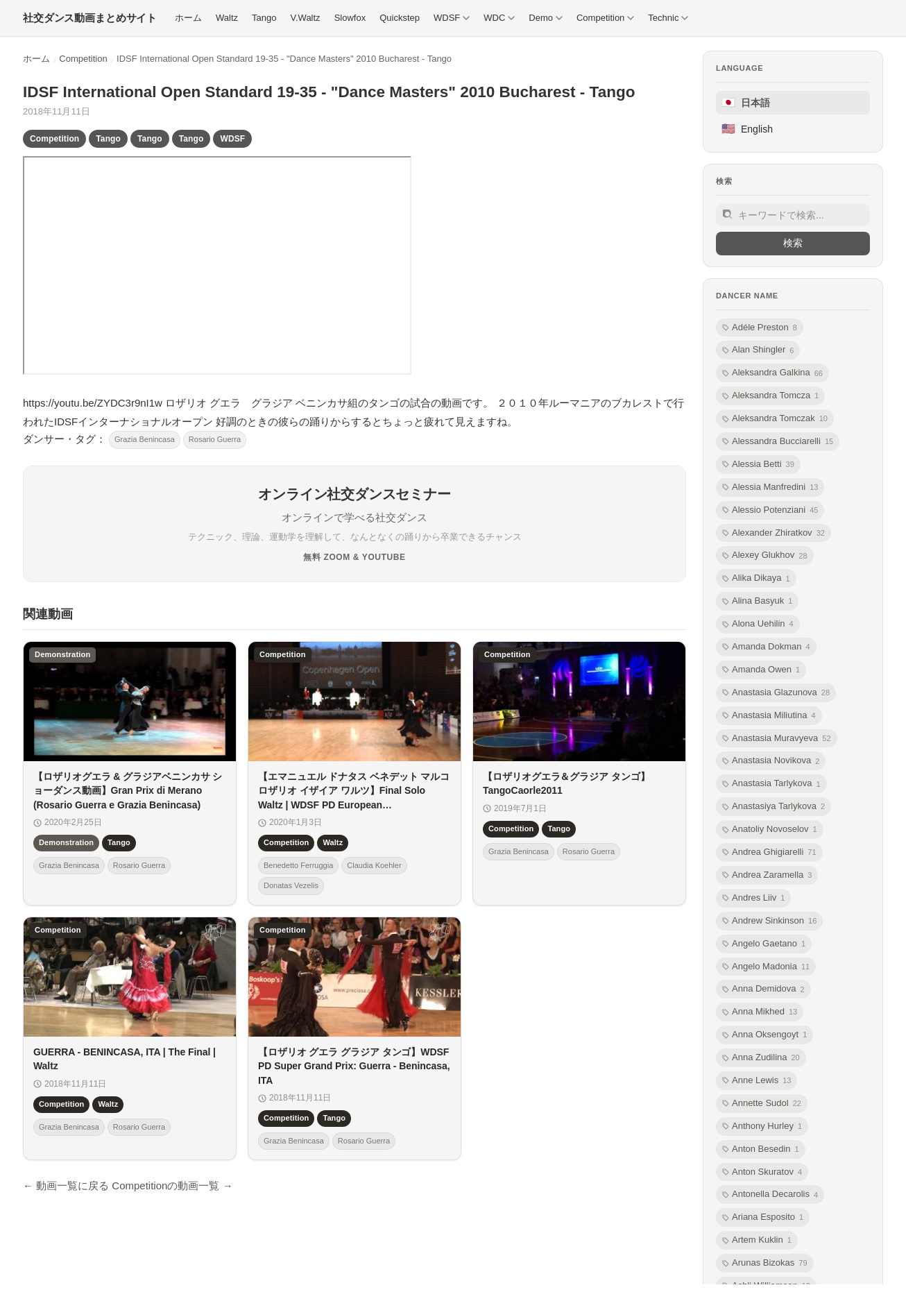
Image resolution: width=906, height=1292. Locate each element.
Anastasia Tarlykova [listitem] (771, 784)
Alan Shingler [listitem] (758, 350)
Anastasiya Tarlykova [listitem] (773, 807)
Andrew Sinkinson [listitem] (769, 921)
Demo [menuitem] (546, 17)
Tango (108, 139)
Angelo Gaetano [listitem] (763, 944)
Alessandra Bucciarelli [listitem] (777, 442)
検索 (793, 242)
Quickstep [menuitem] (399, 17)
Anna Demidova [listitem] (763, 989)
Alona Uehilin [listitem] (758, 624)
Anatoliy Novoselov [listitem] (769, 829)
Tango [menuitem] (264, 17)
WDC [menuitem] (499, 17)
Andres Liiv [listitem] (753, 898)
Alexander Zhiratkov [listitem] (773, 533)
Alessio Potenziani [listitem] (770, 510)
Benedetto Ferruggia (298, 865)
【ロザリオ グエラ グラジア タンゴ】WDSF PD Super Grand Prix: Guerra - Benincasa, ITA (354, 1066)
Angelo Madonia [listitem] (766, 967)
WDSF (232, 139)
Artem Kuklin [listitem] (757, 1240)
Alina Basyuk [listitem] (757, 601)
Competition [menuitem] (605, 17)
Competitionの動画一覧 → (172, 1185)
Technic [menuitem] (668, 17)
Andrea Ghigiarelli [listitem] (769, 852)
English (747, 129)
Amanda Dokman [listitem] (766, 647)
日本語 (745, 102)
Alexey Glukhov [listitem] (764, 555)
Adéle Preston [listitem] (759, 328)
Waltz (333, 843)
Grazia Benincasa (144, 439)
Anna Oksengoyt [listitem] (764, 1035)
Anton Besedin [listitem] (760, 1149)
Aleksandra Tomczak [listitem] (775, 419)
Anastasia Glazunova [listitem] (776, 693)
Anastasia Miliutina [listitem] (769, 716)
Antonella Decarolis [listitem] (770, 1194)
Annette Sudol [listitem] (761, 1104)
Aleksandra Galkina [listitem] (772, 373)
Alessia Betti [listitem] (758, 464)
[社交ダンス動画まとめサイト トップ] (90, 18)
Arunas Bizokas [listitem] (764, 1263)
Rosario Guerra (215, 439)
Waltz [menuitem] (227, 17)
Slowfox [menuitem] (350, 17)
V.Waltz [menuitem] (305, 17)
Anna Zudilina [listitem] (761, 1058)
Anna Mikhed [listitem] (759, 1012)
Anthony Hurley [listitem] (762, 1126)
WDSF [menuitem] (452, 17)
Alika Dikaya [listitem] (756, 578)
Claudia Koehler (374, 865)
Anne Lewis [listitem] (756, 1081)
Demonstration (66, 843)
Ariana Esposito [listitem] (762, 1217)
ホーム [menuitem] (188, 17)
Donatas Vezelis (291, 886)
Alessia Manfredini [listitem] (770, 487)
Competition (83, 58)
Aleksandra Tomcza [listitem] (770, 396)
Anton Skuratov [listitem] (762, 1172)
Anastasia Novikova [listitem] (770, 761)
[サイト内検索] (793, 215)
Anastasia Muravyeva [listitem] (776, 739)
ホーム (36, 58)
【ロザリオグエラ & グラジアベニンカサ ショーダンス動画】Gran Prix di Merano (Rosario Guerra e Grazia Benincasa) (127, 790)
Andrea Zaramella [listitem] (767, 875)
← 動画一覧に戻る (66, 1185)
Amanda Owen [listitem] (761, 670)
